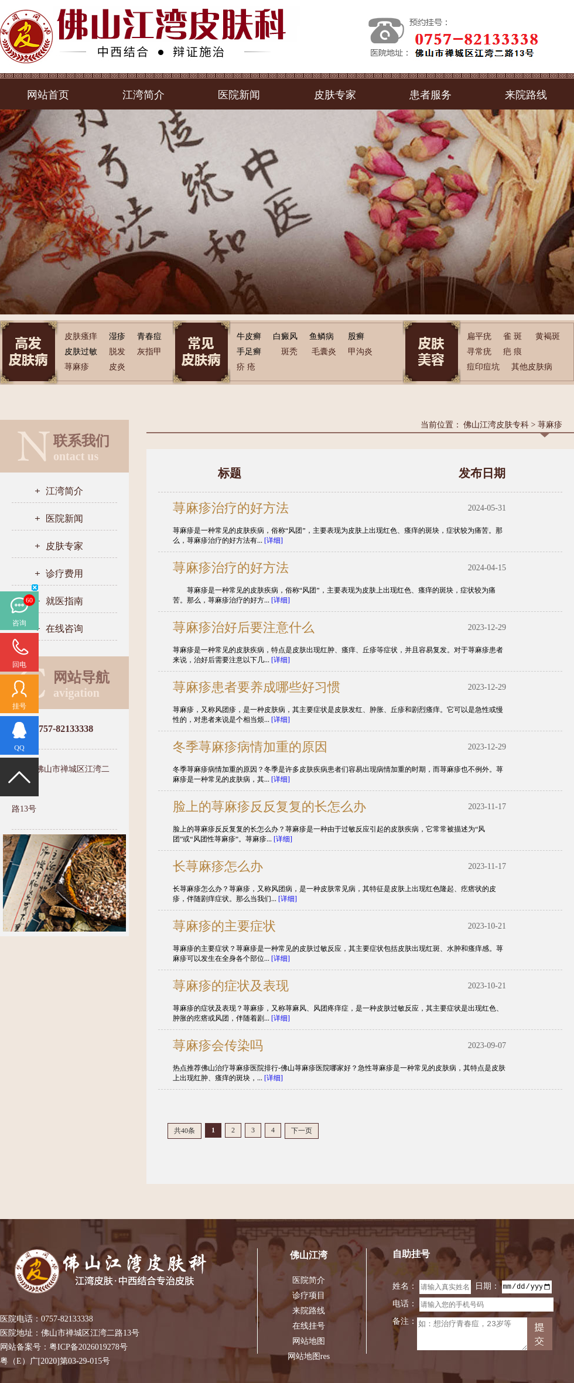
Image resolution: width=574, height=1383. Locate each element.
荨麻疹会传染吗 (218, 1045)
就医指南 (64, 601)
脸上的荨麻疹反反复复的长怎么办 (269, 806)
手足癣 (249, 351)
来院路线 (526, 95)
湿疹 (117, 336)
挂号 (19, 706)
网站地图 (308, 1341)
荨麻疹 (550, 424)
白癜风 (285, 336)
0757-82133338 (67, 1318)
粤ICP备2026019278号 (88, 1347)
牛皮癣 (249, 336)
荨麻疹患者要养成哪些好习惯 (256, 687)
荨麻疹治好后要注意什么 (244, 627)
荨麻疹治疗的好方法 (231, 508)
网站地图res (309, 1356)
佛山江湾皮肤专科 (496, 424)
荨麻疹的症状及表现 (231, 985)
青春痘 (149, 336)
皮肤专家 (335, 95)
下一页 (301, 1131)
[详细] (273, 540)
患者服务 (430, 95)
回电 (19, 664)
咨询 (19, 623)
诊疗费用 (64, 573)
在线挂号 (308, 1326)
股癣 (356, 336)
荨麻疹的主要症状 (224, 926)
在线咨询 (64, 629)
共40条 (184, 1131)
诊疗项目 (308, 1295)
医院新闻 (239, 95)
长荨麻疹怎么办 (218, 866)
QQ (19, 748)
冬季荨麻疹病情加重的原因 (250, 747)
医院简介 (308, 1280)
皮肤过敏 (80, 351)
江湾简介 (143, 95)
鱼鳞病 (321, 336)
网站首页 (48, 95)
